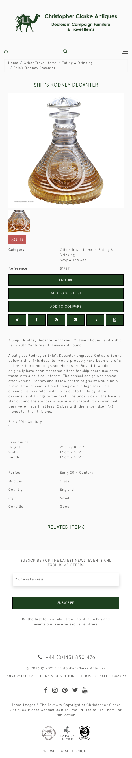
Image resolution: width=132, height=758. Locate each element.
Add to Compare (66, 307)
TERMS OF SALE (94, 676)
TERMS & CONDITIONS (57, 676)
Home (13, 63)
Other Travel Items (40, 63)
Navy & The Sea (73, 260)
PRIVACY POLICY (20, 676)
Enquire (66, 280)
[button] (65, 51)
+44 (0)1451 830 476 (66, 657)
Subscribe (65, 603)
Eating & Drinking (77, 63)
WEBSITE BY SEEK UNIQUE (66, 751)
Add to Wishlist (66, 293)
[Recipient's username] (66, 579)
